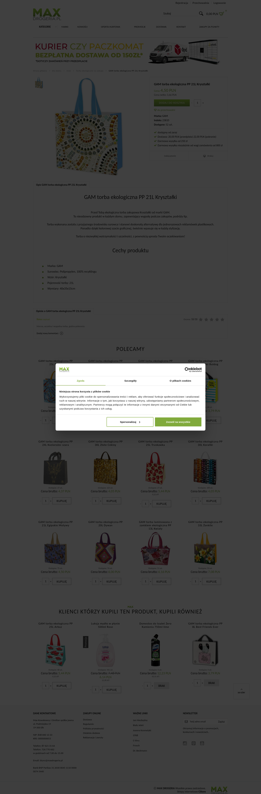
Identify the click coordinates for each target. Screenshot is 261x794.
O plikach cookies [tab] (180, 380)
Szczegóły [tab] (130, 380)
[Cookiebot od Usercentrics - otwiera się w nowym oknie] (187, 369)
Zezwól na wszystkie (178, 422)
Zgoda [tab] (80, 380)
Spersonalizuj (130, 422)
